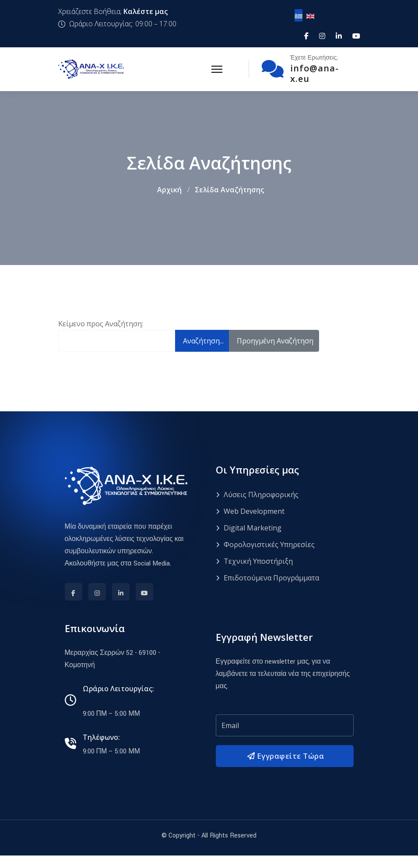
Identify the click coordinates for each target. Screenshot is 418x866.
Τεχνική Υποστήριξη (254, 561)
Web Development (250, 511)
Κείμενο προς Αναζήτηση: (100, 324)
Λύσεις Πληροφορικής (257, 495)
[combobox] (117, 341)
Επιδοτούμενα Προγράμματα (267, 578)
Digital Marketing (248, 528)
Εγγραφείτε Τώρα (284, 756)
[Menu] (216, 69)
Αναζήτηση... (203, 341)
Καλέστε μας (145, 11)
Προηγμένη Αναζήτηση (275, 341)
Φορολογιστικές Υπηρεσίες (265, 545)
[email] (285, 726)
